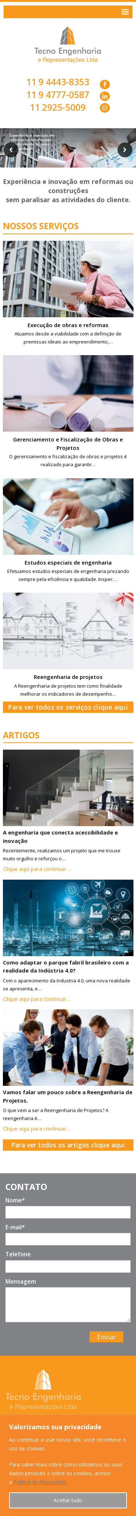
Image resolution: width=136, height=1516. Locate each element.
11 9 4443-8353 (57, 82)
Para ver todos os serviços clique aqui (68, 707)
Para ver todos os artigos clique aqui (68, 1144)
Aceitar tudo (68, 1500)
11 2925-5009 (58, 107)
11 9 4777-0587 (57, 95)
